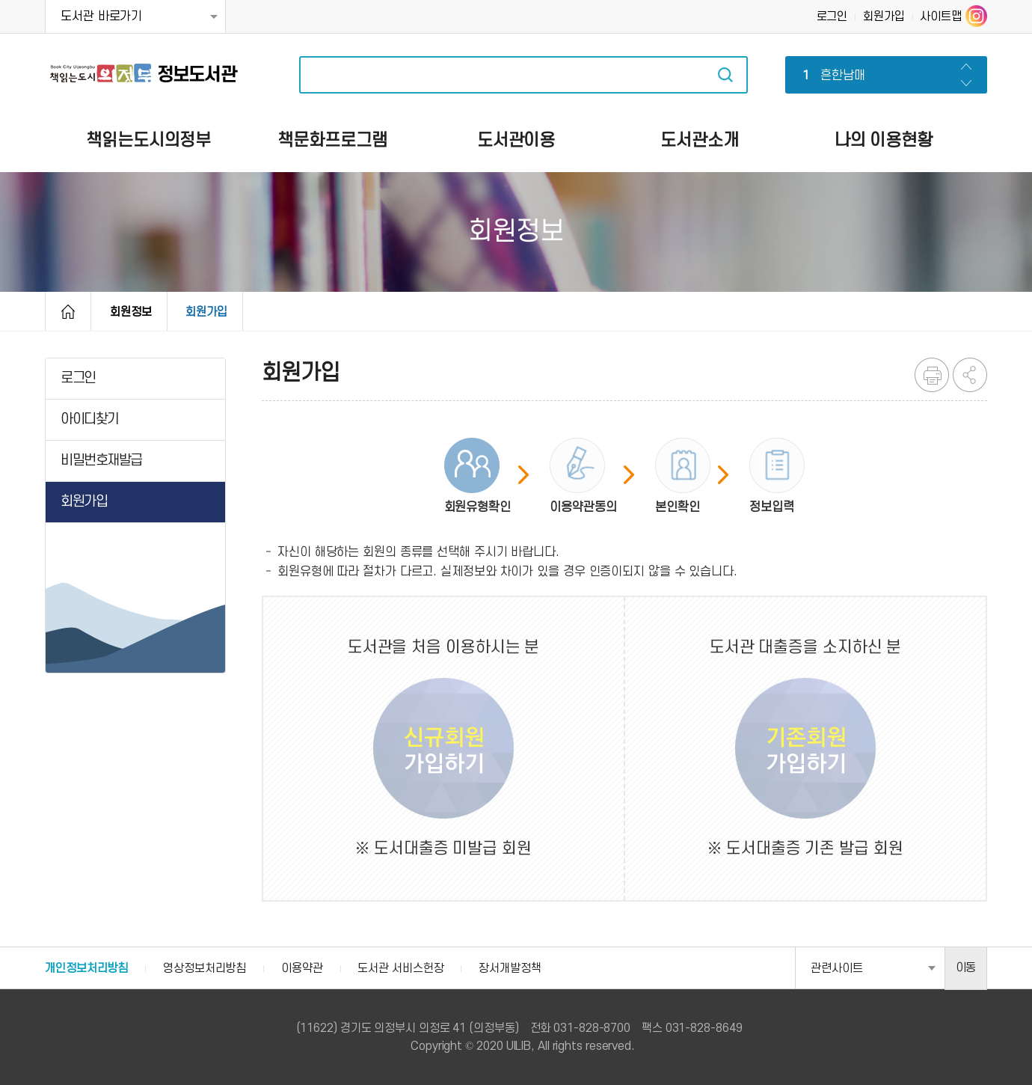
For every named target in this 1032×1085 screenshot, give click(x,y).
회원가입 (884, 16)
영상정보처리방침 (204, 968)
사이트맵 (941, 16)
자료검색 (725, 75)
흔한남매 (830, 76)
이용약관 (302, 968)
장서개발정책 (510, 968)
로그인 (832, 16)
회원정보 (131, 312)
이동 (966, 967)
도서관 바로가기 (101, 16)
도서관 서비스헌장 (400, 968)
